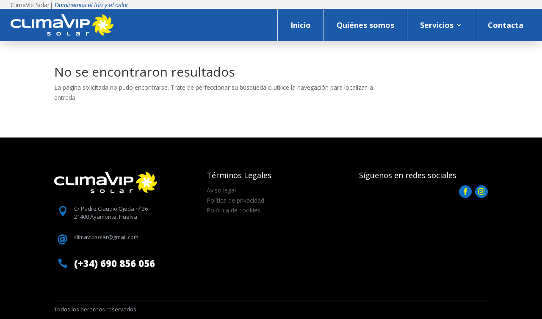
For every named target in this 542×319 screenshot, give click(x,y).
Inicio (300, 25)
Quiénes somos (365, 25)
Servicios (437, 25)
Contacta (505, 25)
